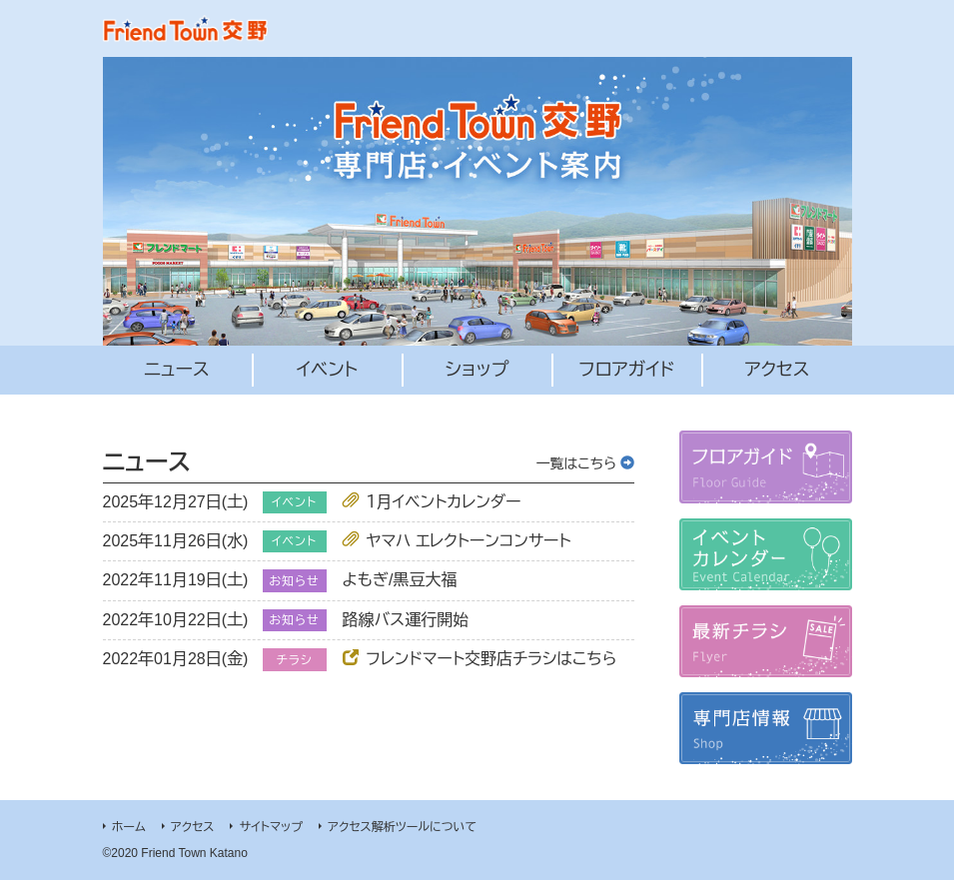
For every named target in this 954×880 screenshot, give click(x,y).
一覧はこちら (584, 463)
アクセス (192, 827)
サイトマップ (271, 827)
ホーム (129, 827)
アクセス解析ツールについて (402, 827)
